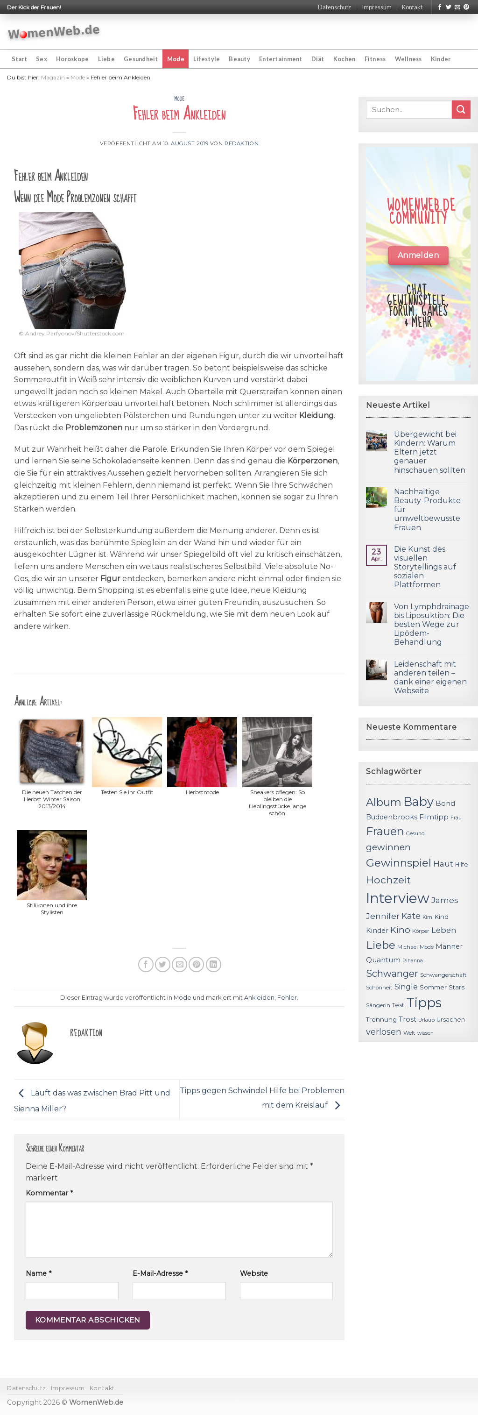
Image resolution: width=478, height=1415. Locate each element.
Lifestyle (206, 59)
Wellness (408, 59)
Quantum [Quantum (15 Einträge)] (383, 959)
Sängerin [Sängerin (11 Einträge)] (378, 1005)
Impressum (377, 7)
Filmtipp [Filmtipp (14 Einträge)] (434, 817)
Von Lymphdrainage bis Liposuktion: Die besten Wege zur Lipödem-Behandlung (431, 624)
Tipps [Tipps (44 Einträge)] (424, 1002)
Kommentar (49, 1193)
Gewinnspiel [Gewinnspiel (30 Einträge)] (398, 862)
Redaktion (242, 143)
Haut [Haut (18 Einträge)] (443, 863)
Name (38, 1273)
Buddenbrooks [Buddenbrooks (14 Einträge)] (391, 817)
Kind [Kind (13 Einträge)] (441, 916)
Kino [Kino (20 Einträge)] (400, 929)
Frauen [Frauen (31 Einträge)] (385, 831)
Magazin (53, 77)
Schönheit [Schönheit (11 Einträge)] (379, 987)
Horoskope (72, 59)
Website (254, 1273)
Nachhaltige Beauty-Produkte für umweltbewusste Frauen (427, 509)
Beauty (239, 59)
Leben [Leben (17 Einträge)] (444, 930)
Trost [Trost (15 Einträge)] (407, 1019)
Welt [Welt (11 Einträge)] (409, 1033)
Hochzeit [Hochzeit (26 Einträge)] (388, 880)
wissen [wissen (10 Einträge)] (425, 1033)
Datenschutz (334, 7)
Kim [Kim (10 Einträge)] (427, 917)
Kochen (344, 59)
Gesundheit (141, 59)
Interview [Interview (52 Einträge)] (397, 898)
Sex (41, 59)
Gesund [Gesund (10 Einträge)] (415, 834)
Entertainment (280, 59)
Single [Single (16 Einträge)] (406, 986)
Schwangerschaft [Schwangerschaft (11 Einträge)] (443, 975)
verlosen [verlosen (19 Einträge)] (383, 1032)
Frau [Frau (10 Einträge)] (456, 818)
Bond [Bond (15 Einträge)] (445, 803)
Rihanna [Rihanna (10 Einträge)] (412, 961)
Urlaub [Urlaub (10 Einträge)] (426, 1020)
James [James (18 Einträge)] (444, 900)
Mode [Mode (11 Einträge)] (427, 947)
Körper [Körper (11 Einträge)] (420, 931)
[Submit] (461, 109)
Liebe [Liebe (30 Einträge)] (380, 945)
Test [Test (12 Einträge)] (398, 1005)
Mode (175, 59)
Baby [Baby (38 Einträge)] (418, 801)
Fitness (375, 59)
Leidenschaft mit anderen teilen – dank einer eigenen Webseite (430, 678)
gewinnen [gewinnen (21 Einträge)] (388, 847)
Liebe (106, 59)
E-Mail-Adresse (160, 1273)
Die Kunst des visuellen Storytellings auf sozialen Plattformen (425, 567)
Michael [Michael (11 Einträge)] (407, 947)
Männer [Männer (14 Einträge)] (449, 946)
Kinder (441, 59)
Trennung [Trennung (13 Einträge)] (381, 1019)
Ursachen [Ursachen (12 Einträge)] (450, 1019)
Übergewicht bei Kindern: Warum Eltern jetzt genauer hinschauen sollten (429, 452)
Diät (317, 59)
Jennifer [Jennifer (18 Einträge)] (383, 916)
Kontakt (412, 7)
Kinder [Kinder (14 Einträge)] (377, 930)
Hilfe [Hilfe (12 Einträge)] (461, 864)
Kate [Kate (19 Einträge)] (411, 916)
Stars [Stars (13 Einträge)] (456, 987)
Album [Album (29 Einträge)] (383, 802)
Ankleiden (259, 997)
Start (19, 59)
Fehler (287, 997)
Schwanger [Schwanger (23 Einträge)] (392, 973)
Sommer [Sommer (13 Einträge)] (433, 987)
